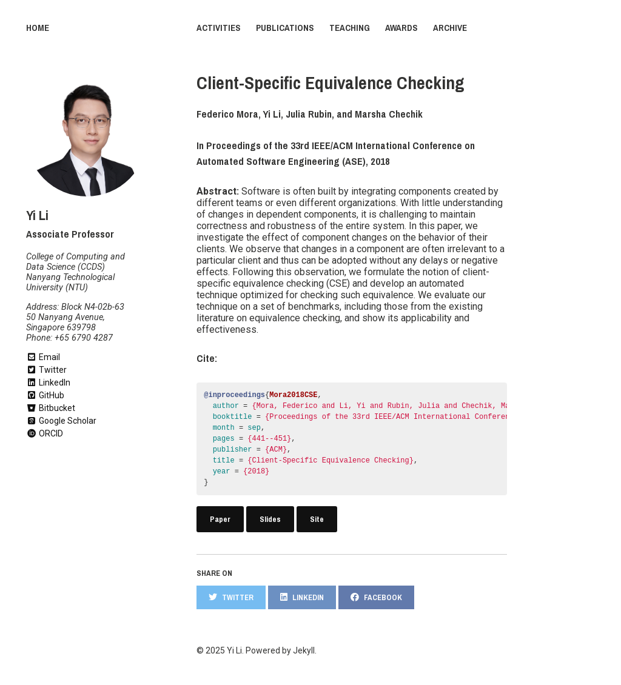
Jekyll (304, 650)
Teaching (349, 27)
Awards (401, 27)
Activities (218, 27)
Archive (450, 27)
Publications (285, 27)
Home (37, 27)
